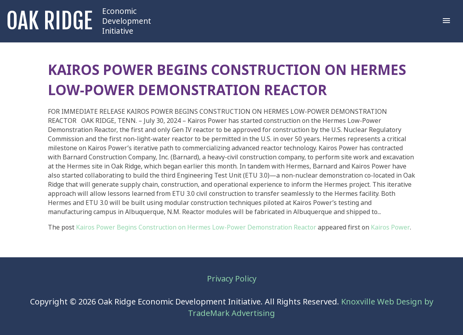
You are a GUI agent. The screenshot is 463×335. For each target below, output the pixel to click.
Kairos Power (390, 227)
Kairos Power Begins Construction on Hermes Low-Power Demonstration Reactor (196, 227)
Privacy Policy (231, 279)
